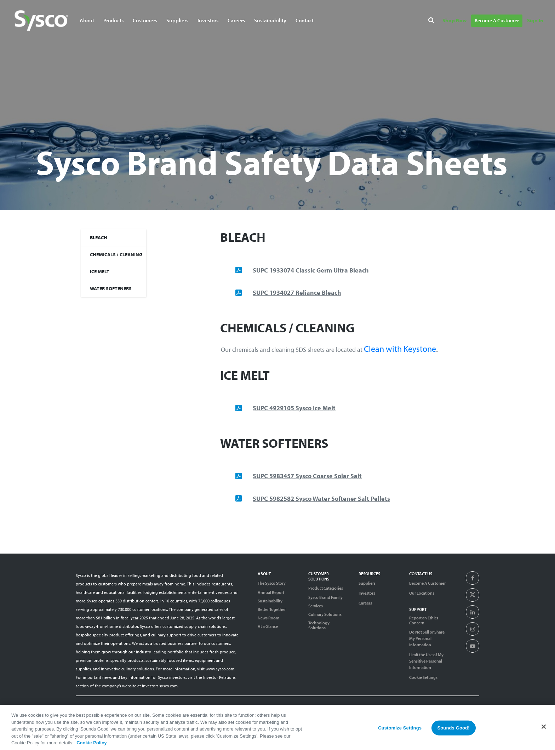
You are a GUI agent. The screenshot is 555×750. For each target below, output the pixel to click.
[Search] (432, 21)
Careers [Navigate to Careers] (236, 20)
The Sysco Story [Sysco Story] (272, 583)
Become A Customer (427, 583)
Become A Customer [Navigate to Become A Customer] (497, 20)
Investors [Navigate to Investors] (208, 20)
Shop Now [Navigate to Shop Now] (454, 20)
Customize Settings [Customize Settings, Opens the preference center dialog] (400, 731)
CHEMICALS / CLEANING (116, 254)
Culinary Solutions (325, 614)
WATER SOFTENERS (111, 288)
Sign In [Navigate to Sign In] (535, 20)
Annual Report (271, 592)
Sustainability (270, 601)
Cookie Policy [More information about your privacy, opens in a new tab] (91, 746)
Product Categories (325, 588)
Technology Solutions (319, 625)
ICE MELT (99, 271)
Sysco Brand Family (325, 597)
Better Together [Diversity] (272, 609)
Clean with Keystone (400, 348)
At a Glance (268, 626)
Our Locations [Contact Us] (421, 593)
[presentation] (472, 578)
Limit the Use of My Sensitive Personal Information (426, 661)
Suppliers (367, 583)
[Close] (543, 730)
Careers (365, 603)
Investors (367, 593)
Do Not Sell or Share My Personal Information (427, 638)
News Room (268, 618)
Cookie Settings (423, 677)
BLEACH (98, 237)
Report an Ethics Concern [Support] (423, 620)
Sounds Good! (453, 731)
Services (315, 605)
